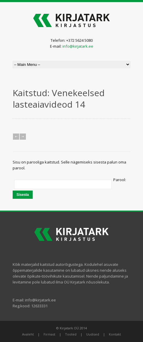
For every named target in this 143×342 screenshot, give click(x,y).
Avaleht (28, 334)
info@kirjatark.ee (77, 46)
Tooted (71, 334)
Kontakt (115, 334)
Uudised (92, 334)
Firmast (49, 334)
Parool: (119, 179)
